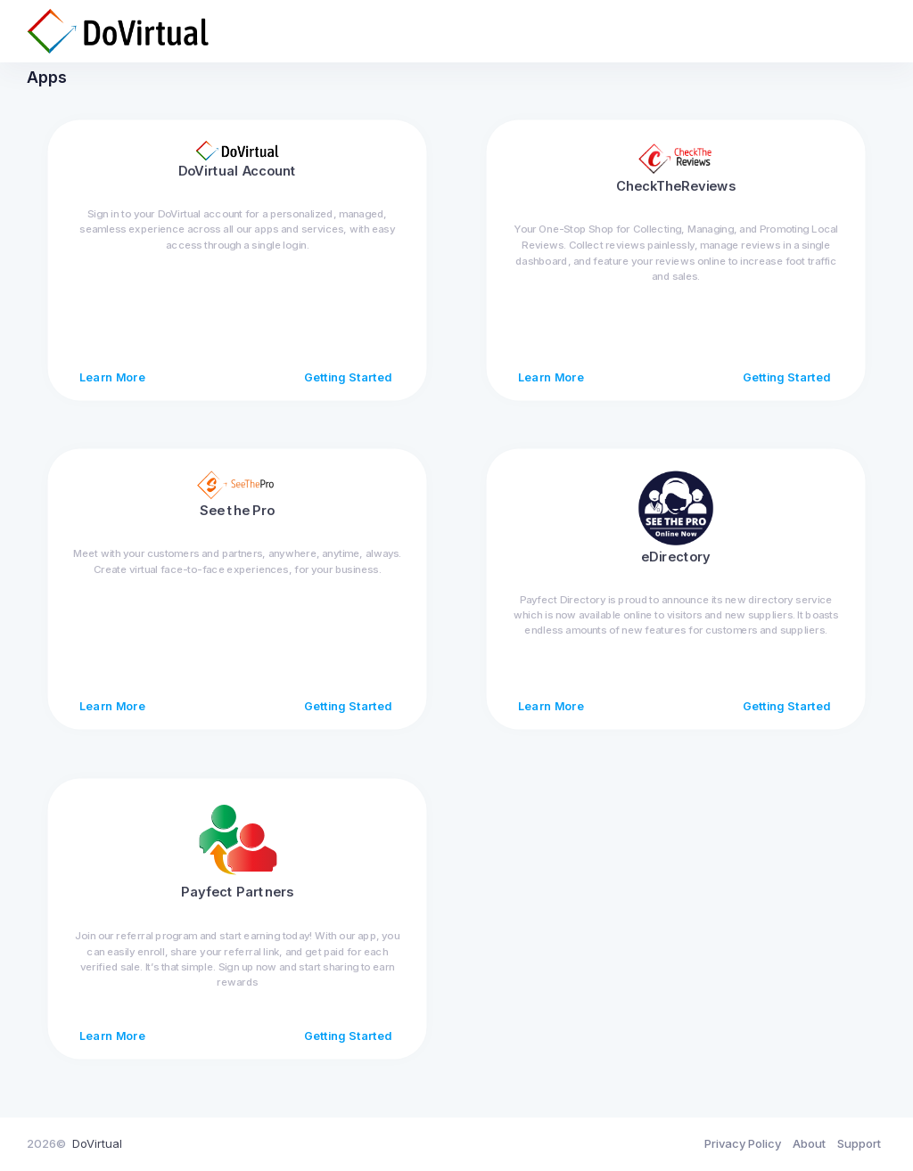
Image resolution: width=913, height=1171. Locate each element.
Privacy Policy (742, 1143)
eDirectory (676, 569)
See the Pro (238, 522)
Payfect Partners (237, 904)
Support (859, 1143)
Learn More (112, 389)
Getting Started (347, 389)
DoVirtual (97, 1143)
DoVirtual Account (237, 183)
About (809, 1143)
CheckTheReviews (676, 198)
